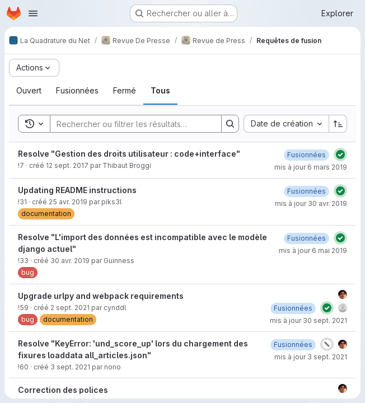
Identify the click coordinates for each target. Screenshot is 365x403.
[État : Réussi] (340, 154)
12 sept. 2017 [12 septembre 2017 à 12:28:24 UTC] (67, 165)
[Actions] (34, 68)
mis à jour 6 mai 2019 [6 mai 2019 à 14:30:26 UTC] (313, 250)
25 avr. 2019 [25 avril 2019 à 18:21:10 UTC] (68, 202)
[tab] (29, 91)
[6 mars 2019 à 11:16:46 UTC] (306, 155)
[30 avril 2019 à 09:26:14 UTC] (306, 191)
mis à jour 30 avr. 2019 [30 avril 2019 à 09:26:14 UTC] (311, 203)
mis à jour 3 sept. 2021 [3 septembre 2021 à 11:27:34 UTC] (310, 357)
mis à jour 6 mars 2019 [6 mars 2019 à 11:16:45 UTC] (310, 167)
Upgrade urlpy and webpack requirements (101, 296)
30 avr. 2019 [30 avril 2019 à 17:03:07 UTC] (70, 260)
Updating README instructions (77, 190)
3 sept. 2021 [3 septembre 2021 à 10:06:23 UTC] (70, 367)
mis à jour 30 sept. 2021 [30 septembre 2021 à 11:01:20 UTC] (308, 320)
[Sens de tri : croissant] (338, 124)
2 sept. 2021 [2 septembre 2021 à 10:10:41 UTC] (70, 307)
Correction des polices (63, 390)
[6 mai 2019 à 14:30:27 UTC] (306, 238)
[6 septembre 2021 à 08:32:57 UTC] (293, 308)
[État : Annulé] (327, 344)
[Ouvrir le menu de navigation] (33, 13)
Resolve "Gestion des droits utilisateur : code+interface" (129, 153)
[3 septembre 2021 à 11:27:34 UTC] (293, 344)
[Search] (130, 123)
